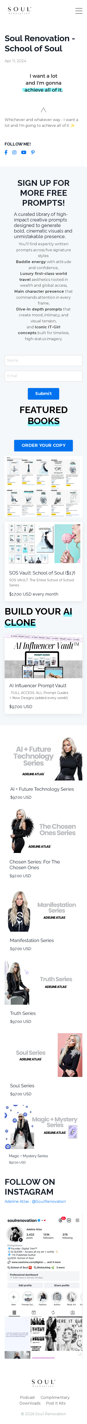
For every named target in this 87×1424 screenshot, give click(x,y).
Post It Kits (55, 1403)
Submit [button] (43, 393)
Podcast (27, 1397)
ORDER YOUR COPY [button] (43, 445)
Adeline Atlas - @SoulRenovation (35, 1201)
